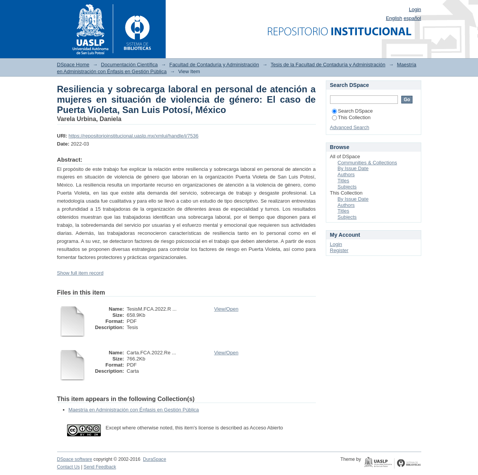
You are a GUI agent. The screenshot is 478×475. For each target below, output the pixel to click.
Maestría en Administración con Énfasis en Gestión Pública (134, 410)
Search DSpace (352, 111)
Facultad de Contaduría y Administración (214, 64)
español (412, 18)
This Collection (351, 117)
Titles (344, 180)
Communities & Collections (367, 162)
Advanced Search (350, 127)
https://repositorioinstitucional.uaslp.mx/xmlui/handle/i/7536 (134, 136)
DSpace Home (73, 64)
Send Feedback (100, 467)
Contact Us (68, 467)
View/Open (226, 309)
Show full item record (80, 273)
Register (339, 250)
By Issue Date (353, 168)
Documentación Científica (129, 64)
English (394, 18)
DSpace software (74, 459)
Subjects (347, 187)
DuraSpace (154, 459)
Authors (346, 174)
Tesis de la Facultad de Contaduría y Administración (328, 64)
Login (415, 9)
